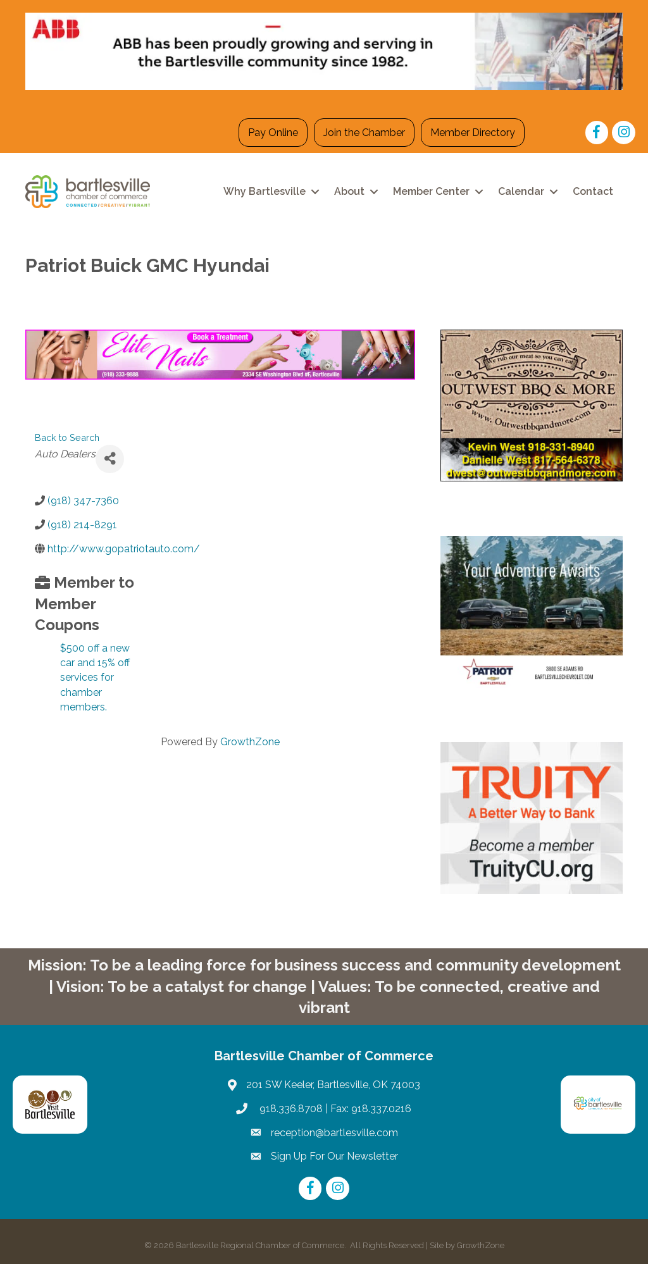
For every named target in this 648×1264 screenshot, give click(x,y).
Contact (593, 191)
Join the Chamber (364, 133)
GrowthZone (250, 742)
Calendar (521, 191)
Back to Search (67, 437)
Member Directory (472, 133)
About (349, 191)
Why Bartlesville (264, 191)
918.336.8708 (290, 1109)
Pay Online (273, 133)
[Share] (110, 459)
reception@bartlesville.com (334, 1133)
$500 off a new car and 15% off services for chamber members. (95, 677)
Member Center (431, 191)
